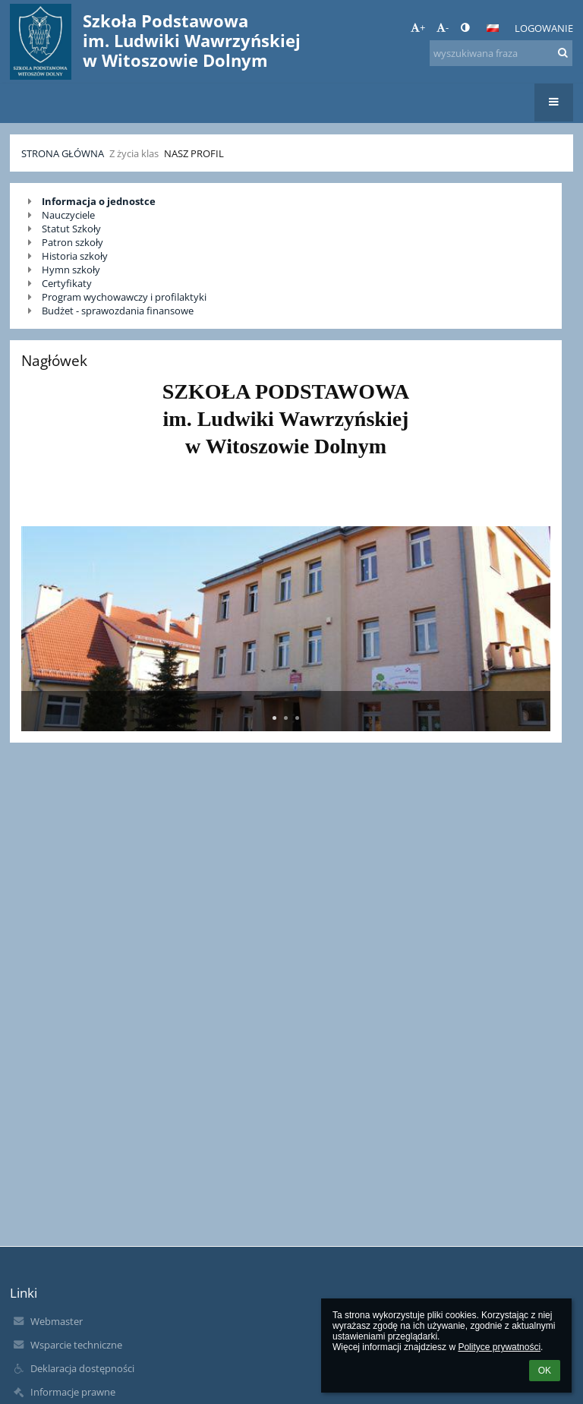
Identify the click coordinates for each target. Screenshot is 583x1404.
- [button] (442, 27)
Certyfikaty (67, 283)
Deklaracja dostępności (82, 1368)
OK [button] (544, 1370)
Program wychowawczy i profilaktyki (124, 297)
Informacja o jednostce (99, 201)
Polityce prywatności (499, 1347)
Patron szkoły (72, 242)
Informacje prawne (72, 1392)
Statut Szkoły (71, 228)
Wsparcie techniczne (76, 1345)
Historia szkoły (75, 256)
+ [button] (418, 27)
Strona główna (62, 153)
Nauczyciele (68, 215)
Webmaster (56, 1321)
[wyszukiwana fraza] (501, 53)
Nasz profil (194, 153)
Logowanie (544, 28)
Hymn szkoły (71, 269)
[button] (492, 28)
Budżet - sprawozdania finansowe (118, 310)
